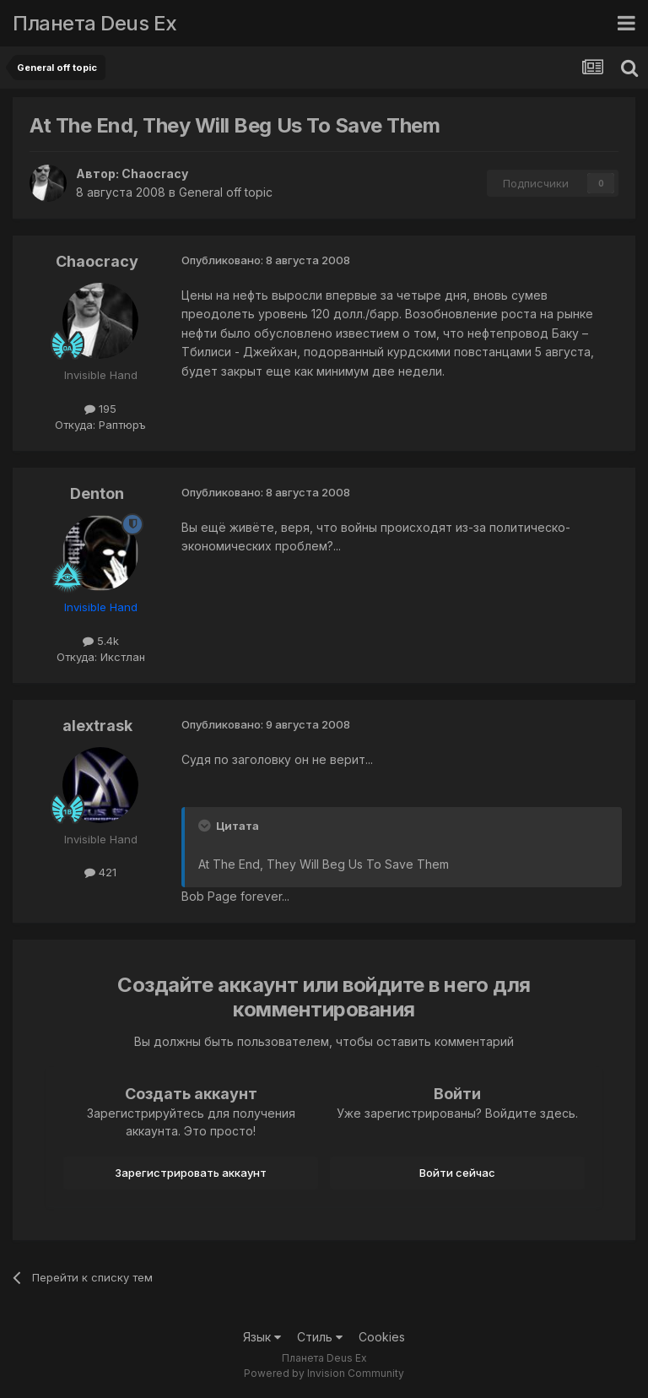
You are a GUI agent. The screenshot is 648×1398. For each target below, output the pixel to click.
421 (100, 872)
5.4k (101, 641)
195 (100, 408)
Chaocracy (155, 173)
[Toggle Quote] (205, 825)
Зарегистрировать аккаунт (191, 1172)
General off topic (226, 192)
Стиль (320, 1337)
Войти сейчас (457, 1172)
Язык (262, 1337)
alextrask (97, 725)
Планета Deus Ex (95, 23)
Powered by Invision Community (324, 1373)
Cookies (382, 1337)
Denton (97, 493)
